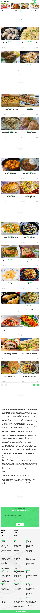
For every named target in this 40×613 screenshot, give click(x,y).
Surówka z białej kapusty (5, 565)
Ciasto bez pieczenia (17, 561)
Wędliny (28, 533)
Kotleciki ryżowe (29, 562)
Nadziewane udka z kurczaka (10, 306)
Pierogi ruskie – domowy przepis (29, 42)
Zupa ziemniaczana (29, 544)
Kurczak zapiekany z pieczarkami (29, 65)
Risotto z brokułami (29, 558)
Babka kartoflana (30, 109)
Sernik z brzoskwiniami (5, 586)
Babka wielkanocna (4, 573)
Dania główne (10, 41)
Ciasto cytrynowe (17, 562)
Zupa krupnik (28, 540)
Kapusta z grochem (17, 571)
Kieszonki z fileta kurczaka (30, 132)
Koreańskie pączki (29, 574)
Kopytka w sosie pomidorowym (10, 330)
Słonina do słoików (29, 592)
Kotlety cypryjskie (10, 65)
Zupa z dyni (28, 539)
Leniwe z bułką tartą (10, 283)
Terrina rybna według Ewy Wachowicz (30, 261)
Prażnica (2, 550)
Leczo (2, 595)
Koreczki (27, 573)
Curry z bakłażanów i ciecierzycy (29, 173)
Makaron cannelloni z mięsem (19, 609)
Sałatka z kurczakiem (5, 557)
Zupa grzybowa (16, 570)
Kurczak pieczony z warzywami (32, 561)
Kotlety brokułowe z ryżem (10, 376)
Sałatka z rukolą (4, 560)
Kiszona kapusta (29, 581)
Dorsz (15, 544)
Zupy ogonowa (29, 538)
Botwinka (2, 581)
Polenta (27, 563)
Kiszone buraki (29, 587)
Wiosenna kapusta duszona (29, 376)
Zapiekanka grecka (10, 196)
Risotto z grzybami (29, 557)
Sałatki (15, 533)
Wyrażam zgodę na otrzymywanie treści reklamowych (12, 515)
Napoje (27, 530)
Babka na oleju (16, 557)
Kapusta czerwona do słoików (31, 588)
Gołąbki (27, 553)
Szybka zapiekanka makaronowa (29, 353)
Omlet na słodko (4, 539)
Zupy (2, 533)
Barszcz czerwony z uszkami (19, 568)
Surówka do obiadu (4, 553)
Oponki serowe (29, 570)
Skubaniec (15, 565)
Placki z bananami (4, 549)
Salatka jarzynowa (4, 558)
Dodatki (2, 532)
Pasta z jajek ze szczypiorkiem (6, 582)
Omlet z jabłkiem (4, 544)
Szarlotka (15, 556)
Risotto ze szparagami (30, 560)
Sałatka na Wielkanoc (5, 561)
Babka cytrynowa (4, 574)
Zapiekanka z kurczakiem (31, 596)
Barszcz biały (28, 543)
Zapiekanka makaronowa (18, 545)
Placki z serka (3, 545)
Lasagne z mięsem (29, 601)
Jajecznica (3, 538)
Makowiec (15, 560)
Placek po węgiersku (4, 596)
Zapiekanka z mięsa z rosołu (31, 600)
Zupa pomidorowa (29, 549)
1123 (21, 384)
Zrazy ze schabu (16, 547)
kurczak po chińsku (29, 283)
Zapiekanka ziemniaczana (31, 598)
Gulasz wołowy (3, 599)
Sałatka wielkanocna (5, 578)
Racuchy (2, 540)
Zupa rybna (16, 569)
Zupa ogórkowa (29, 548)
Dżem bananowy (29, 590)
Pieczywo (16, 532)
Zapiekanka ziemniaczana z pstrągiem (29, 197)
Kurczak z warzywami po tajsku (10, 237)
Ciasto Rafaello (16, 558)
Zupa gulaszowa (29, 547)
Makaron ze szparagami (5, 583)
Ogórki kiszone (29, 583)
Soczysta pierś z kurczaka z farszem (10, 354)
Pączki (27, 568)
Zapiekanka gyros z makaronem (10, 109)
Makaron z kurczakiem (18, 540)
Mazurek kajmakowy (17, 582)
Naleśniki (2, 543)
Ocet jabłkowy (29, 582)
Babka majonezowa (17, 583)
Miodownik (16, 563)
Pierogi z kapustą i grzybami (19, 574)
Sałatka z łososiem (4, 556)
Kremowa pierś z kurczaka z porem (10, 132)
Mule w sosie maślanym (29, 237)
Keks (14, 578)
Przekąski (28, 532)
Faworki (27, 569)
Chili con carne (3, 600)
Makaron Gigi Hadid (17, 605)
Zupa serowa (28, 545)
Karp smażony (16, 573)
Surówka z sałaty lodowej (5, 555)
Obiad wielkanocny (4, 569)
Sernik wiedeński (4, 587)
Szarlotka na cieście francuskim (32, 571)
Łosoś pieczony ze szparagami (10, 260)
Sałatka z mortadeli (4, 562)
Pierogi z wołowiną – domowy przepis (10, 43)
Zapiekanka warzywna (30, 599)
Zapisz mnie (20, 524)
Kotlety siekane (16, 543)
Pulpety (15, 539)
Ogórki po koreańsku (30, 591)
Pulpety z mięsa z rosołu (10, 173)
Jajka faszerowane (4, 568)
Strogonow (3, 598)
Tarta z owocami (17, 581)
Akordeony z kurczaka (30, 330)
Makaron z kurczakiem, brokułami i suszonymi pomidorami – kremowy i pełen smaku (30, 308)
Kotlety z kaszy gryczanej (30, 556)
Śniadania (16, 530)
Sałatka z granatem (4, 563)
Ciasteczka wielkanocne (5, 571)
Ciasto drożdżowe (17, 555)
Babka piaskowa (4, 575)
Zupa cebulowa (29, 550)
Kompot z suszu (16, 575)
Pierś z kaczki (16, 538)
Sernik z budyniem (17, 553)
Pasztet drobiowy (4, 570)
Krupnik (27, 555)
